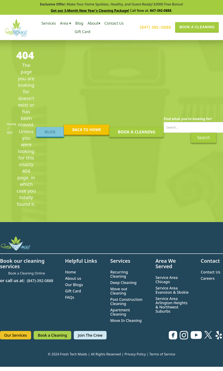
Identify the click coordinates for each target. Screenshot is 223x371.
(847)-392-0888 (40, 280)
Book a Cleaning (52, 335)
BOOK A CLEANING (197, 27)
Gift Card (82, 31)
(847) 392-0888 (155, 27)
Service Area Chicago (167, 279)
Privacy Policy (135, 354)
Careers (208, 278)
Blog (79, 23)
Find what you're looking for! (188, 119)
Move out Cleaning (118, 291)
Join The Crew (90, 335)
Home (11, 124)
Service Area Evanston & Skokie (172, 290)
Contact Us (114, 23)
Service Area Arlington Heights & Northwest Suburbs (171, 305)
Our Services (15, 335)
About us (73, 278)
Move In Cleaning (126, 320)
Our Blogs (74, 284)
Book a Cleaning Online (26, 273)
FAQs (69, 297)
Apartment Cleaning (120, 312)
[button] (48, 23)
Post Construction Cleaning (126, 301)
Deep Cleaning (123, 282)
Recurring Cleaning (119, 274)
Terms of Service (162, 354)
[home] (19, 27)
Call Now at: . (111, 10)
